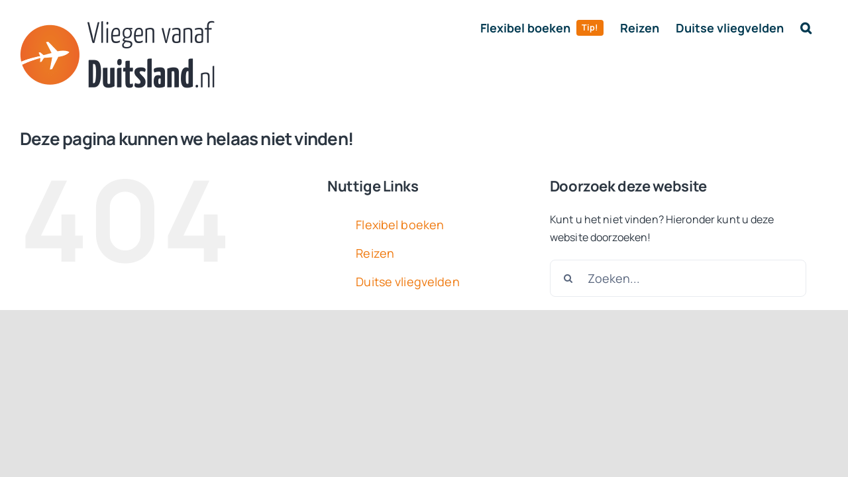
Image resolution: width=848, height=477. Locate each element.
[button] (822, 28)
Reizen (375, 253)
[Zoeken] (568, 278)
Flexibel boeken (400, 225)
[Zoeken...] (678, 278)
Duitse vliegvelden (407, 282)
